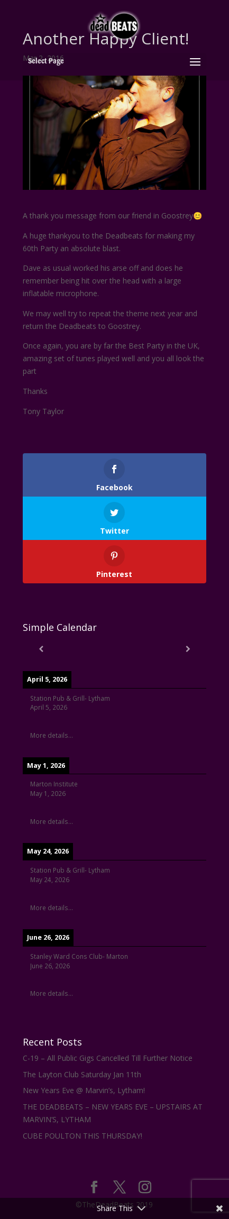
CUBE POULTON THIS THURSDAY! (82, 1136)
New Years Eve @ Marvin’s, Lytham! (84, 1090)
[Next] (187, 649)
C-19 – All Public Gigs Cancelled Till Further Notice (108, 1058)
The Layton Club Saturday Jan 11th (82, 1074)
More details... (51, 735)
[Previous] (41, 649)
